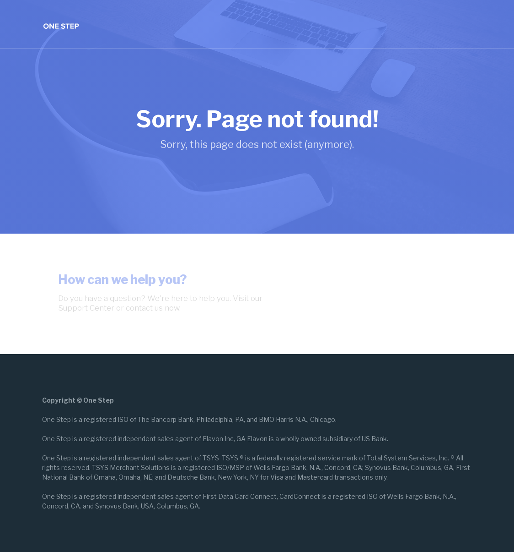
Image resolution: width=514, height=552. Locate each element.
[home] (61, 24)
